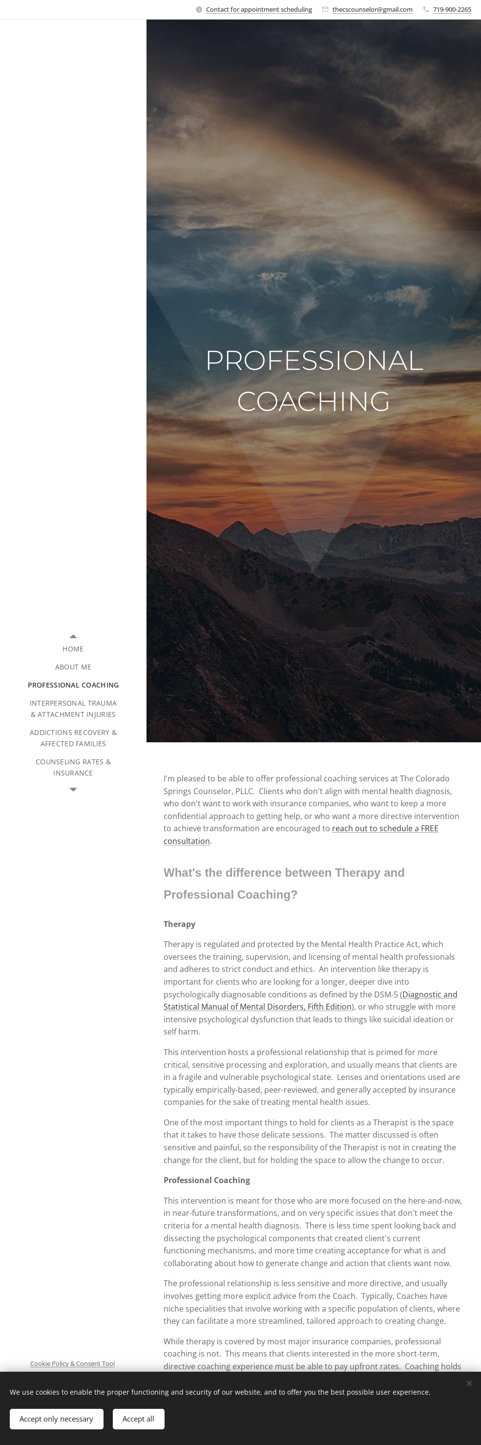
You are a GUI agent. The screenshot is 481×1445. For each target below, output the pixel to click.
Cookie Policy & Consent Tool (72, 1363)
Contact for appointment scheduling (259, 9)
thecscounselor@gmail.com (373, 9)
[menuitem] (73, 648)
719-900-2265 (452, 9)
